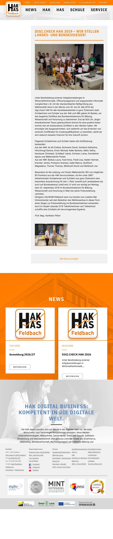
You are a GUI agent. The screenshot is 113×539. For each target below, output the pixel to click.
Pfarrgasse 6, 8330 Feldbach (16, 455)
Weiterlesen (19, 367)
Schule (77, 9)
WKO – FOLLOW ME (79, 464)
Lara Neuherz (34, 458)
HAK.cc (74, 452)
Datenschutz (19, 470)
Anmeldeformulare (94, 449)
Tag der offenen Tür (95, 464)
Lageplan (91, 461)
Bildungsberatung (94, 452)
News (31, 9)
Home (27, 2)
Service (99, 9)
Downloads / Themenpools (61, 458)
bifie (73, 455)
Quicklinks (55, 2)
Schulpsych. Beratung (79, 458)
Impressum (9, 470)
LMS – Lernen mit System (61, 467)
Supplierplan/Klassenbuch (61, 452)
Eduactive (55, 461)
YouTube (33, 470)
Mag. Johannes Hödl (36, 455)
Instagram (34, 467)
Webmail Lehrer (57, 455)
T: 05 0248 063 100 (87, 2)
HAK (47, 9)
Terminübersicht (93, 458)
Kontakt (103, 2)
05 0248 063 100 (14, 458)
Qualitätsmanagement (80, 449)
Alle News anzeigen (69, 258)
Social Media (40, 2)
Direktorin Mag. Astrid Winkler (39, 452)
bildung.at (75, 461)
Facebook (34, 464)
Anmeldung (69, 2)
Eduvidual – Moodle (59, 464)
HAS (60, 9)
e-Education (92, 455)
